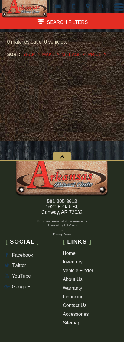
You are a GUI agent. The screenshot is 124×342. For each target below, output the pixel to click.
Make (48, 54)
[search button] (101, 4)
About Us (73, 279)
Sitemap (71, 322)
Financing (73, 296)
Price (94, 54)
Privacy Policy (62, 234)
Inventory (73, 261)
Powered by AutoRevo (62, 225)
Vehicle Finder (78, 270)
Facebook (18, 255)
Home (69, 253)
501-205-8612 (62, 201)
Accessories (76, 314)
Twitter (14, 265)
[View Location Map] (88, 6)
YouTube (17, 276)
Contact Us (74, 305)
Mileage (71, 54)
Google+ (16, 286)
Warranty (72, 288)
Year (29, 54)
